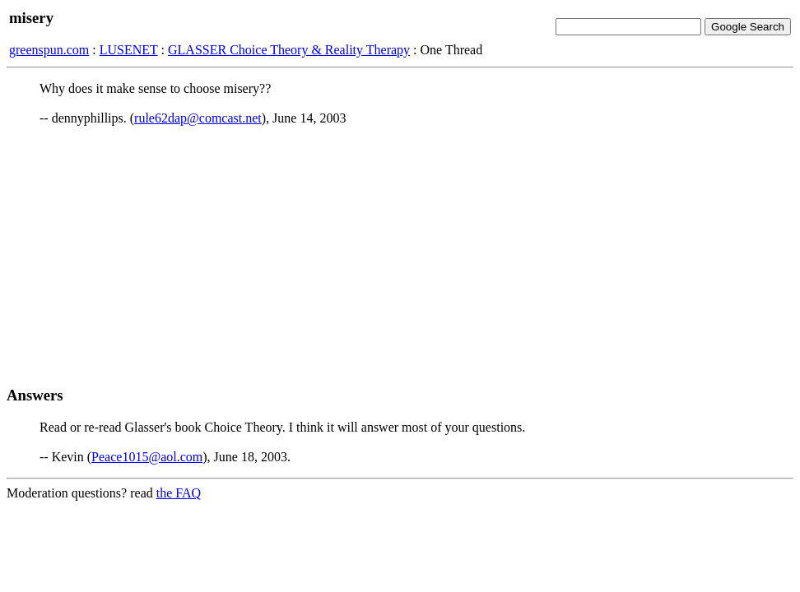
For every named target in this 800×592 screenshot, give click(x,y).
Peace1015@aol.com (146, 457)
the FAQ (178, 493)
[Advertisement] (400, 256)
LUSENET (129, 50)
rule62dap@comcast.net (198, 118)
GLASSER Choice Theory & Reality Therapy (289, 50)
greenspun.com (49, 50)
